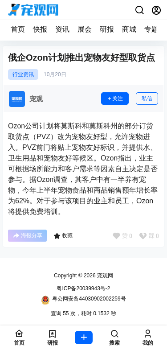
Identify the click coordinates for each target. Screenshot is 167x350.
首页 (18, 29)
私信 (147, 98)
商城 (129, 29)
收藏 (63, 235)
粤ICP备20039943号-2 (83, 288)
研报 (107, 29)
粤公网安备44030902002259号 (83, 300)
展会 (84, 29)
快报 (40, 29)
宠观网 (104, 275)
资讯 (62, 29)
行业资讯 (23, 74)
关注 (115, 98)
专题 (151, 29)
